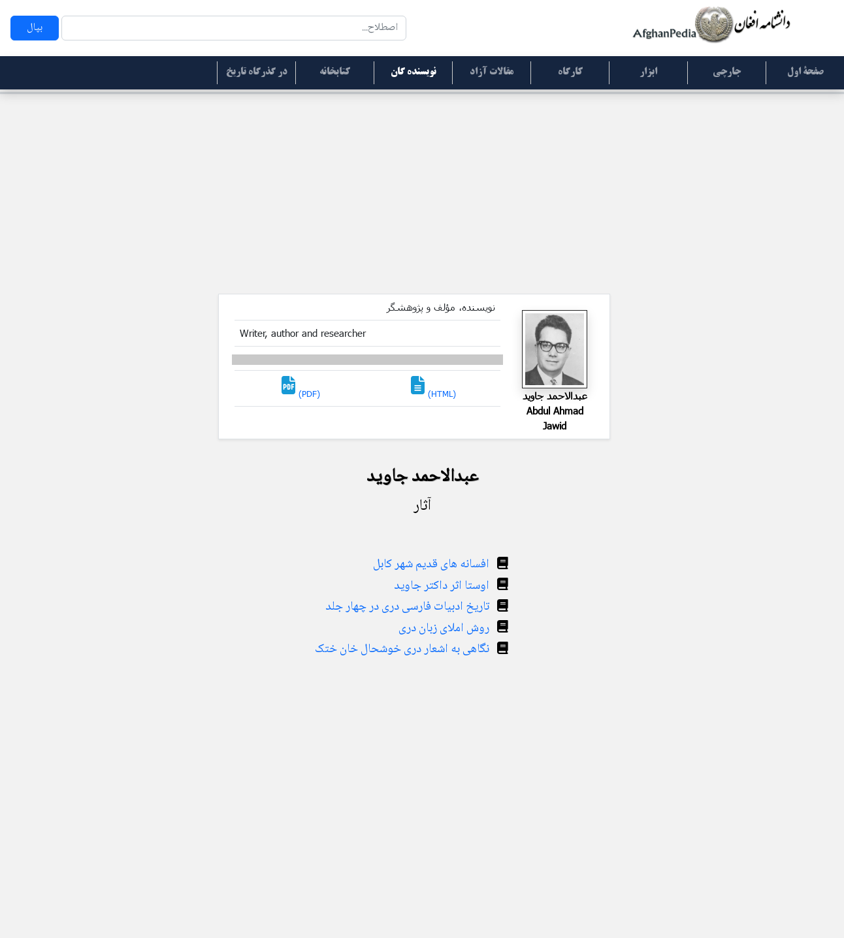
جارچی (727, 72)
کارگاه (570, 72)
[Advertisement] (422, 195)
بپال (34, 28)
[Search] (233, 28)
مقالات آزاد (491, 72)
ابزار (648, 72)
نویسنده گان (413, 72)
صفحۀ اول (805, 72)
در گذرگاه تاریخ (256, 72)
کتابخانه (334, 72)
